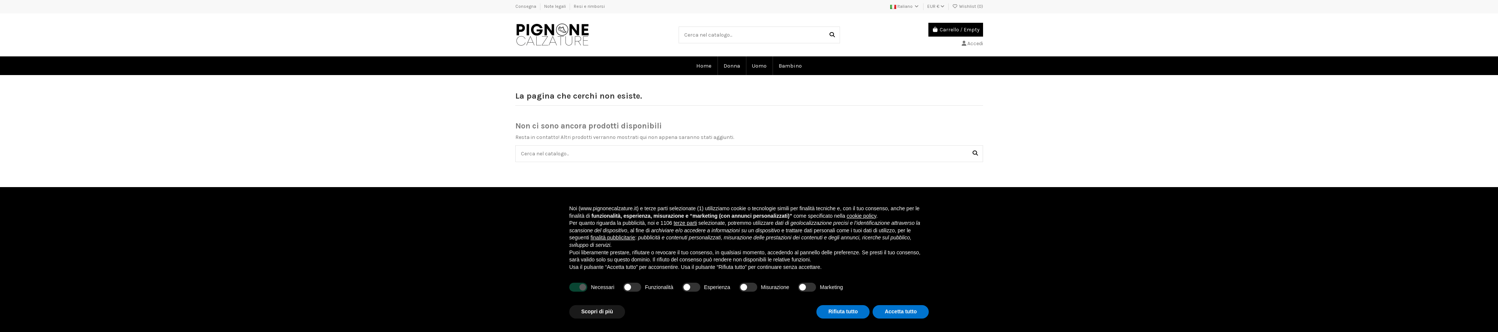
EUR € (935, 6)
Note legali (555, 6)
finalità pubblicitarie (613, 238)
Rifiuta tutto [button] (843, 311)
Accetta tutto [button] (901, 311)
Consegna (526, 6)
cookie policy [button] (861, 216)
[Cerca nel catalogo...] (832, 35)
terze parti (685, 223)
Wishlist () (967, 6)
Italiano (904, 6)
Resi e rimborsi (589, 6)
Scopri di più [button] (597, 311)
